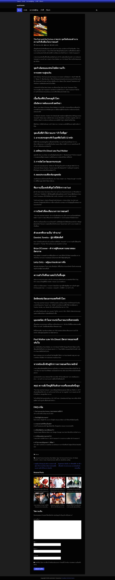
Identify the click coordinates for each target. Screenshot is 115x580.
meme (47, 45)
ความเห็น (37, 519)
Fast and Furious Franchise (42, 458)
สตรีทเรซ (58, 460)
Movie (19, 1)
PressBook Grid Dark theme (67, 578)
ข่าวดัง (23, 1)
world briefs (21, 5)
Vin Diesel (75, 458)
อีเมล (35, 548)
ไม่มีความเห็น (55, 45)
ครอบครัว (36, 460)
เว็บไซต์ (36, 555)
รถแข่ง (44, 460)
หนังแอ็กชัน (63, 460)
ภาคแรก (41, 460)
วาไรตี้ (36, 1)
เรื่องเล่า (41, 1)
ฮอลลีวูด (68, 460)
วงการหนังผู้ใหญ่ (30, 1)
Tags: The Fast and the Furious (64, 458)
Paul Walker (53, 458)
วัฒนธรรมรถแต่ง (51, 460)
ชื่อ (35, 542)
